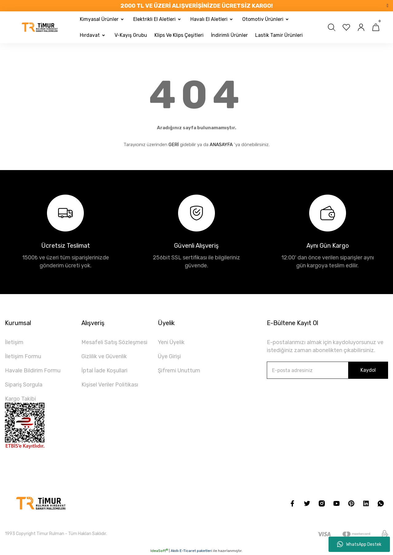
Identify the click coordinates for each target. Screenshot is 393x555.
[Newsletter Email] (327, 370)
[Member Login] (361, 27)
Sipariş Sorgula (23, 384)
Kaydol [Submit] (368, 370)
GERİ (174, 144)
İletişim (14, 342)
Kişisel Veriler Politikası (109, 384)
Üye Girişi (169, 356)
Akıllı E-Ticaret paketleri (191, 551)
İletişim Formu (23, 356)
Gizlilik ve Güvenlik (104, 356)
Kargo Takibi (20, 398)
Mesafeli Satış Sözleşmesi (114, 342)
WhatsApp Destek (359, 544)
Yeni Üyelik (171, 342)
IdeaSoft (159, 551)
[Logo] (40, 27)
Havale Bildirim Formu (32, 370)
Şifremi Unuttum (179, 370)
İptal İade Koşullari (104, 370)
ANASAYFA (221, 144)
